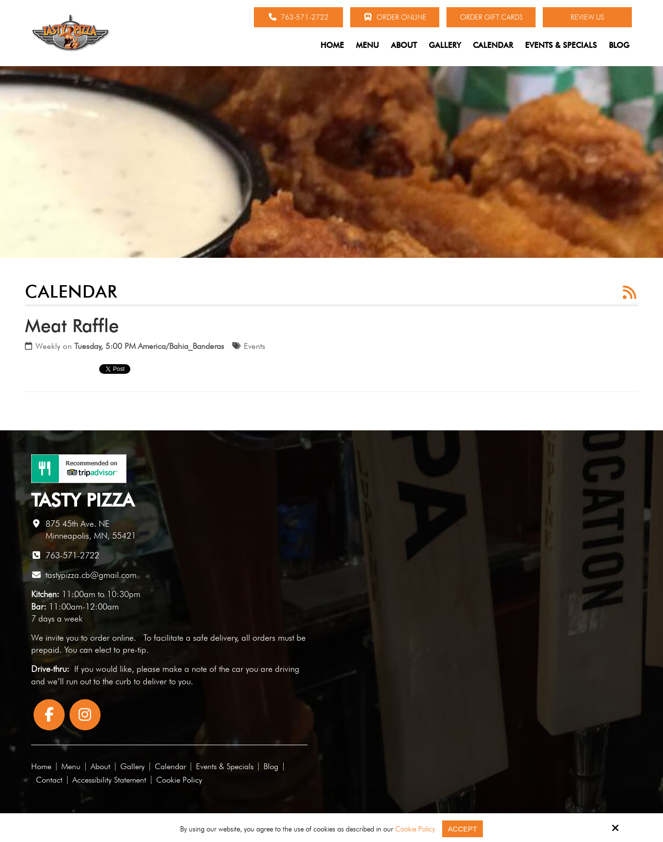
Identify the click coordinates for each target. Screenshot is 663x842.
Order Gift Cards (491, 17)
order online (112, 638)
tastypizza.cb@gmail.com (91, 575)
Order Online (395, 17)
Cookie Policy (415, 829)
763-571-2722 (299, 17)
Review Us (587, 17)
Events (254, 346)
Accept (462, 829)
